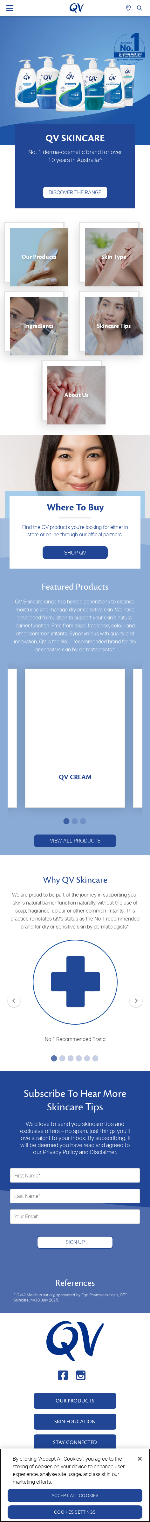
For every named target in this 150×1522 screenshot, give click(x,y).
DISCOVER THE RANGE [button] (75, 192)
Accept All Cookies (75, 1497)
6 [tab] (94, 1058)
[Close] (140, 1461)
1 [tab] (65, 821)
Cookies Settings (75, 1514)
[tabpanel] (75, 738)
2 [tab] (73, 821)
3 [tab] (81, 821)
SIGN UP (75, 1242)
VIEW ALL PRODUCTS (75, 840)
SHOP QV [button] (75, 552)
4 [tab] (77, 1058)
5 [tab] (86, 1058)
